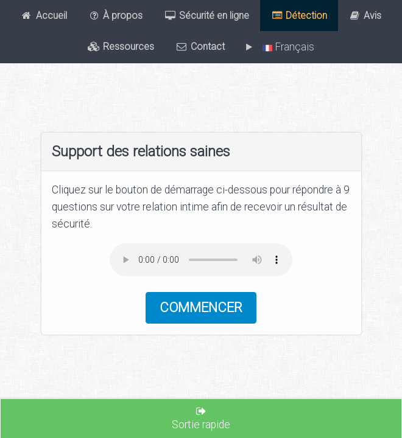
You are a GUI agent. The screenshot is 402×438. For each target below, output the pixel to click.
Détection (299, 15)
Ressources (121, 47)
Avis (365, 15)
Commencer (201, 307)
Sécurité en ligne (207, 15)
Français (286, 47)
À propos (115, 15)
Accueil (44, 15)
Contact (200, 47)
